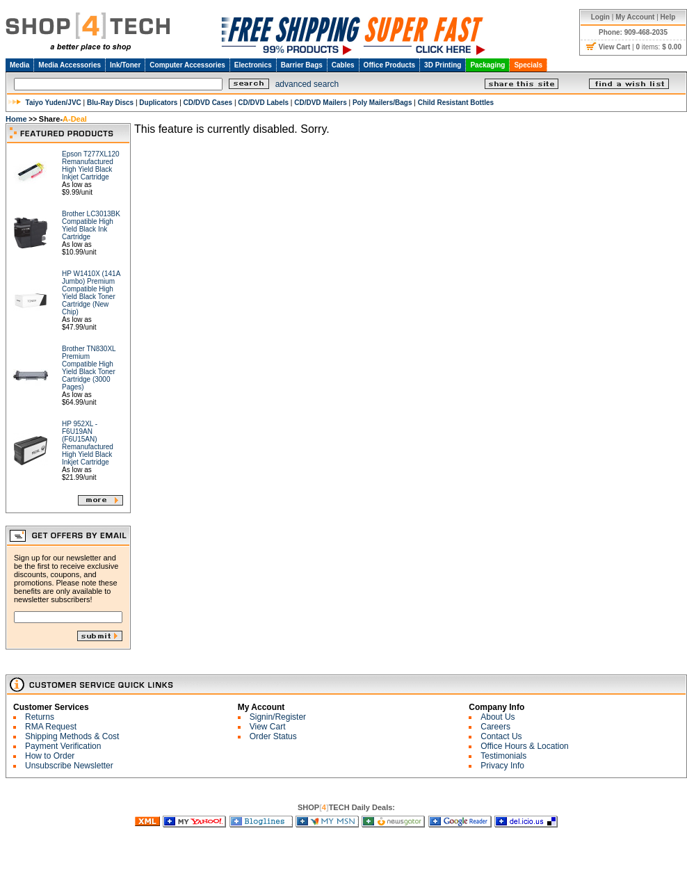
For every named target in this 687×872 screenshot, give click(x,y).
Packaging (487, 65)
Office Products (389, 65)
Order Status (273, 736)
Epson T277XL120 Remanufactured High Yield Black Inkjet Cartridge (91, 165)
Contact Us (501, 736)
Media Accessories (69, 65)
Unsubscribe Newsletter (69, 765)
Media (19, 65)
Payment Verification (63, 746)
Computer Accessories (187, 65)
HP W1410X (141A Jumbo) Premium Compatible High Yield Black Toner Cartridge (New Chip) (91, 293)
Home (16, 119)
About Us (497, 717)
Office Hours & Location (524, 746)
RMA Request (50, 727)
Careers (495, 727)
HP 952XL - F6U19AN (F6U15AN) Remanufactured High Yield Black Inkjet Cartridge (87, 443)
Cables (343, 65)
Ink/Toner (125, 65)
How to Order (49, 756)
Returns (39, 717)
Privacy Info (502, 765)
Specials (528, 65)
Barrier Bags (302, 65)
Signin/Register (278, 717)
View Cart (268, 727)
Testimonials (503, 756)
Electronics (253, 65)
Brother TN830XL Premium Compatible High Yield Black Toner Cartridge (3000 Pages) (88, 368)
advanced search (307, 84)
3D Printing (442, 65)
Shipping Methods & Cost (72, 736)
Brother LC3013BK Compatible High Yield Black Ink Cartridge (91, 225)
